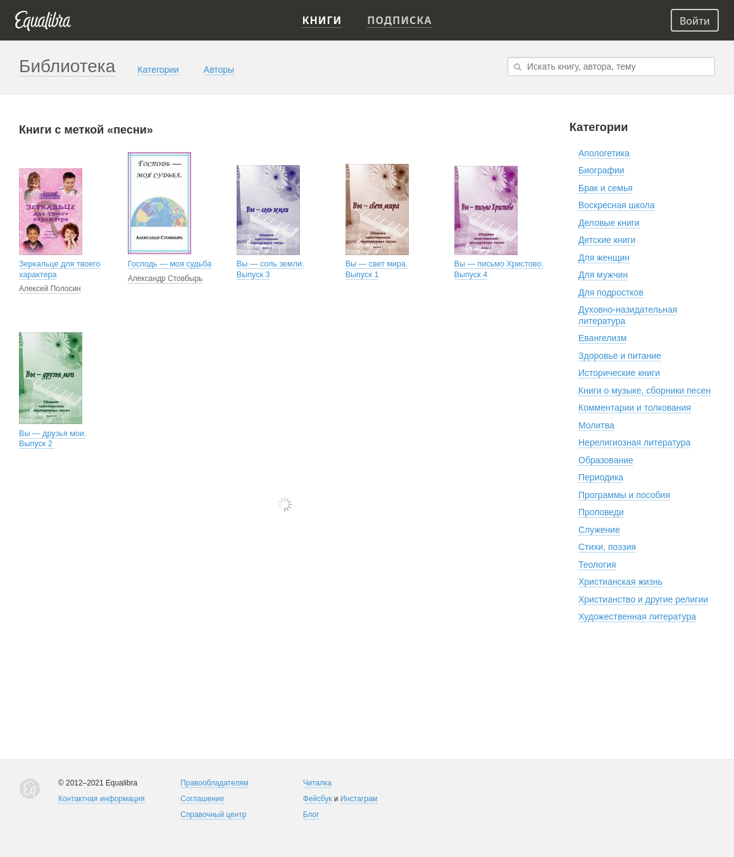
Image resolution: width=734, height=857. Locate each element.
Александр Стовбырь (165, 278)
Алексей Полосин (50, 288)
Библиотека (67, 66)
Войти (695, 21)
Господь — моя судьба (169, 264)
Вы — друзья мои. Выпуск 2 (52, 438)
